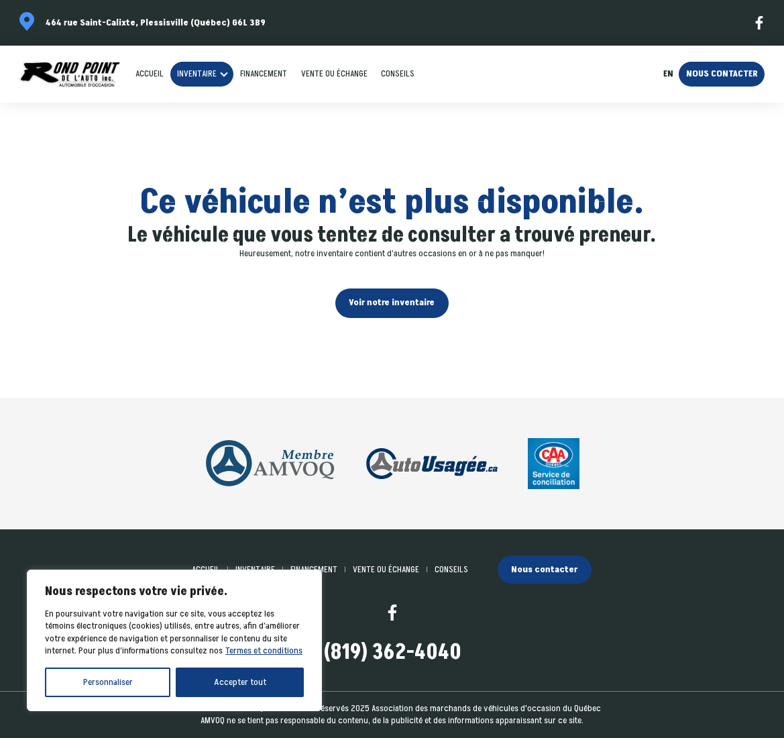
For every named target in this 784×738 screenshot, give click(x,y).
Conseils (397, 74)
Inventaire (197, 74)
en (668, 73)
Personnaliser (108, 682)
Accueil (149, 74)
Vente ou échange (334, 74)
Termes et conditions (263, 650)
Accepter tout (240, 682)
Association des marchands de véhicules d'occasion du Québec (486, 708)
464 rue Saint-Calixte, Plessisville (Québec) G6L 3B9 (156, 23)
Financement (263, 74)
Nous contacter (722, 74)
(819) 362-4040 (392, 653)
